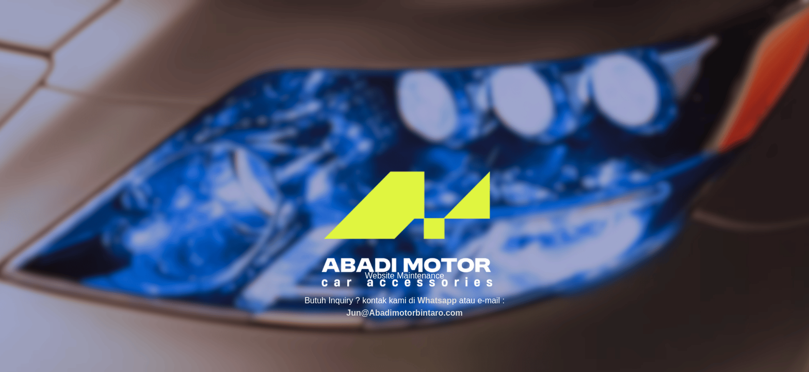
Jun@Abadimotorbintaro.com (404, 312)
